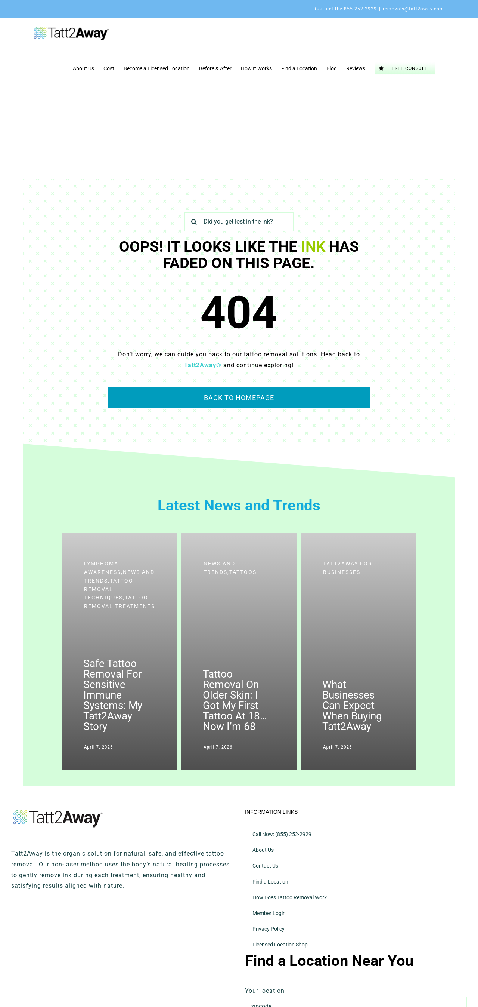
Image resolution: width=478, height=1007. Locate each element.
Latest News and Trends (239, 505)
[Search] (193, 221)
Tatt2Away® (202, 365)
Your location (265, 990)
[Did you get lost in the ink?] (238, 221)
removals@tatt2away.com (413, 9)
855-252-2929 (360, 9)
